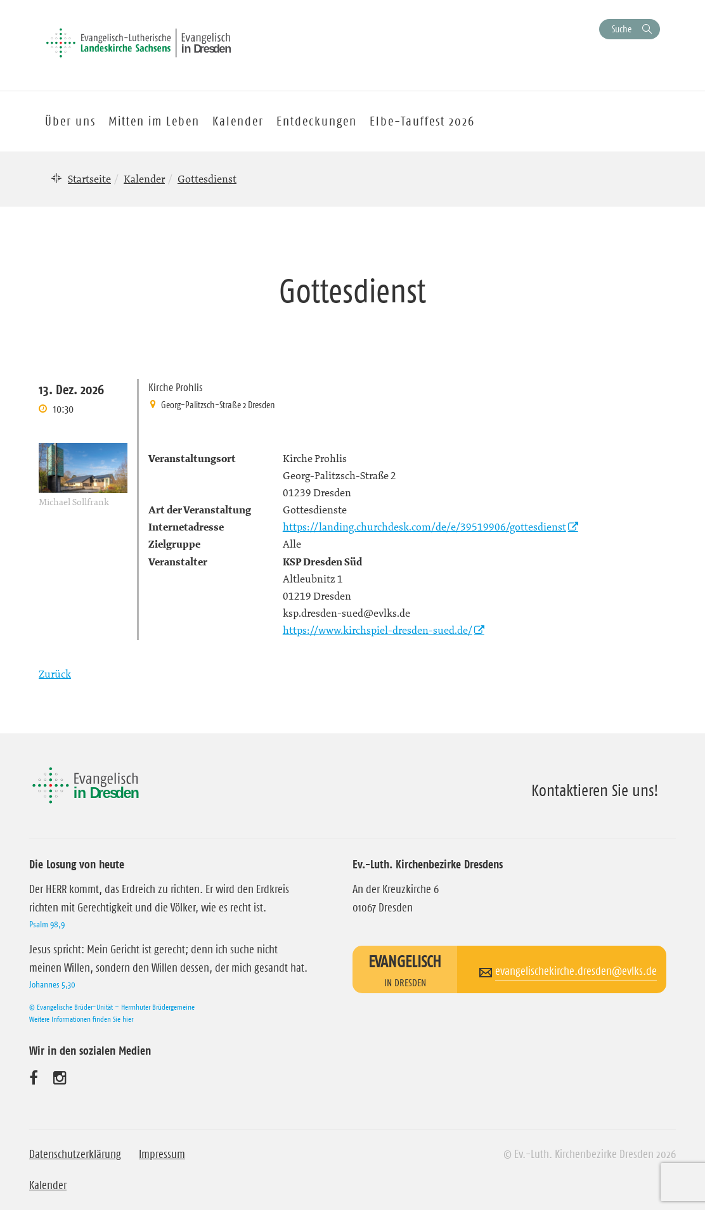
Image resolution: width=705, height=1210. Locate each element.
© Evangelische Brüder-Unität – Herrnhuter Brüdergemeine (112, 1007)
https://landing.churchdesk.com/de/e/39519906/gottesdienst (424, 527)
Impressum (162, 1154)
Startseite (89, 179)
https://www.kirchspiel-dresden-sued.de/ (377, 630)
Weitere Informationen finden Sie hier (81, 1019)
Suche (621, 29)
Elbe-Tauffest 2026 (422, 121)
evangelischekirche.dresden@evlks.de (576, 971)
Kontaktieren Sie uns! (595, 790)
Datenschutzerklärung (75, 1154)
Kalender (144, 179)
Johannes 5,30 (52, 984)
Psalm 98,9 (47, 924)
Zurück (55, 674)
